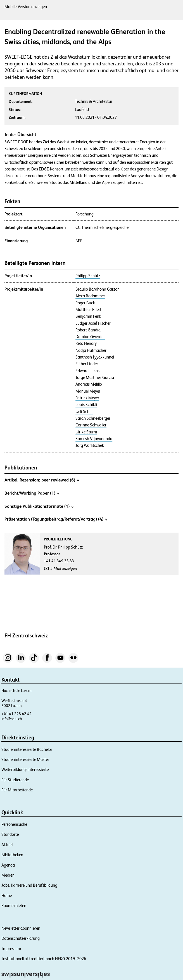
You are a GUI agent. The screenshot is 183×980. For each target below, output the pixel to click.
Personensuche (14, 824)
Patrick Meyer (87, 398)
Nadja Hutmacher (90, 350)
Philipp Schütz (87, 276)
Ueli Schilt (84, 411)
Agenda (8, 865)
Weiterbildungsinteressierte (25, 769)
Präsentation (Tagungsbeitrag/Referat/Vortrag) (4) (55, 519)
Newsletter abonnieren (20, 928)
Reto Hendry (86, 343)
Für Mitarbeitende (17, 789)
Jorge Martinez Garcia (94, 377)
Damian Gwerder (90, 336)
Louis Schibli (86, 404)
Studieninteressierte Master (25, 759)
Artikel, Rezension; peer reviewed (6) (41, 480)
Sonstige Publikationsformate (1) (38, 506)
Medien (8, 875)
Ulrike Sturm (86, 432)
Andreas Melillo (88, 384)
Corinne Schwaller (90, 425)
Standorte (10, 834)
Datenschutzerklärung (20, 938)
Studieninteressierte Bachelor (26, 749)
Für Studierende (15, 779)
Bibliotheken (12, 854)
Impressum (11, 948)
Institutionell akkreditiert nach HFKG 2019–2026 (43, 958)
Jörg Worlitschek (89, 445)
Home (6, 895)
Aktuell (7, 844)
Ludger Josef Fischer (93, 323)
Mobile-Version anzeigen (25, 6)
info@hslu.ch (11, 718)
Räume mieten (13, 905)
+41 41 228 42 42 (16, 713)
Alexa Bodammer (90, 296)
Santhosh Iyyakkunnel (94, 357)
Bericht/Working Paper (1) (31, 493)
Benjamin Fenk (88, 316)
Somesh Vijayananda (93, 438)
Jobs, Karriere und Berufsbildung (29, 885)
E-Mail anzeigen (64, 568)
